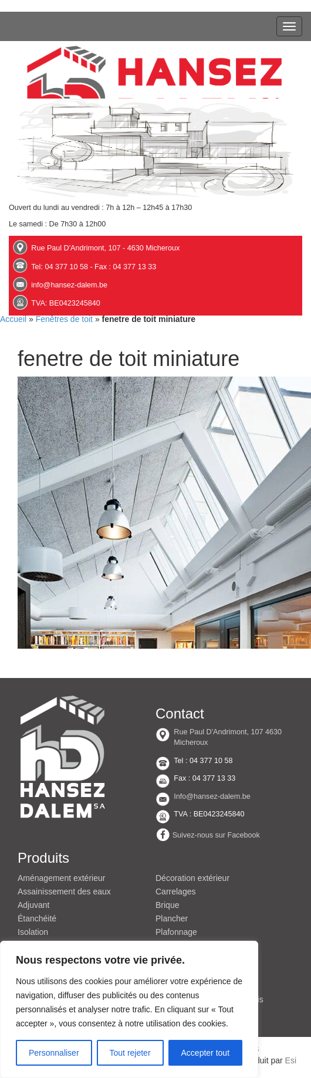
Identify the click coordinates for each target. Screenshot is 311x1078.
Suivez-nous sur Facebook (216, 835)
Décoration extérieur (192, 878)
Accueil (13, 319)
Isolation (33, 932)
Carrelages (175, 891)
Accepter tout (205, 1052)
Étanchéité (37, 918)
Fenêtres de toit (64, 319)
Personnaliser (54, 1052)
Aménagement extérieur (61, 878)
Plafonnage (176, 932)
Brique (167, 905)
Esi (290, 1060)
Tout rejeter (130, 1052)
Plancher (172, 918)
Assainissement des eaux (64, 891)
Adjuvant (33, 905)
